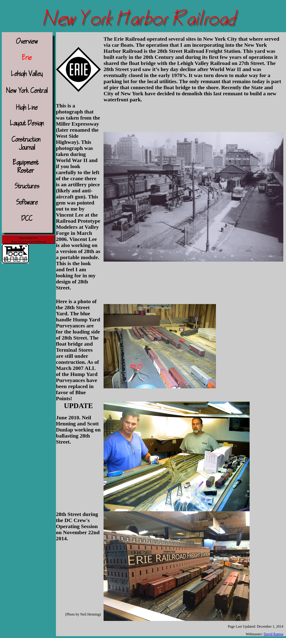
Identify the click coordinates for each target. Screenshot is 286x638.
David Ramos (273, 634)
